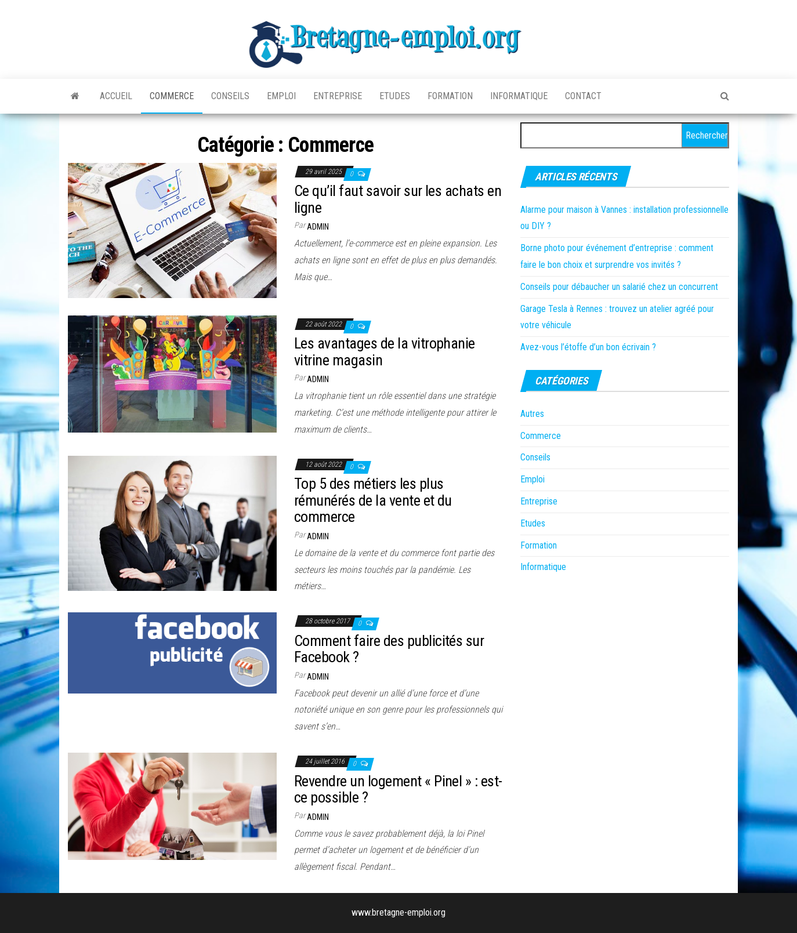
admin (318, 226)
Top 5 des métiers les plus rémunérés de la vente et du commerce (373, 500)
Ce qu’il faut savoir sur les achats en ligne (397, 199)
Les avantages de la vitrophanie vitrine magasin (384, 352)
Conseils (230, 95)
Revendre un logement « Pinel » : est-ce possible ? (398, 789)
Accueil (116, 95)
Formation (450, 95)
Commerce (172, 95)
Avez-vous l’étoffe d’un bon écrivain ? (588, 347)
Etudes (394, 95)
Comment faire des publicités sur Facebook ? (389, 649)
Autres (532, 413)
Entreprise (337, 95)
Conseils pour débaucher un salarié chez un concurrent (619, 286)
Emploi (281, 95)
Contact (583, 95)
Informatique (519, 95)
